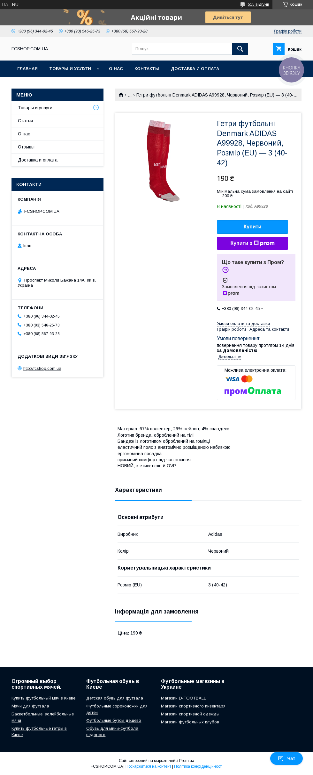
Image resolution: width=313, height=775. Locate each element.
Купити (253, 226)
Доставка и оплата (195, 68)
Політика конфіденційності (198, 766)
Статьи (25, 120)
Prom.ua (186, 760)
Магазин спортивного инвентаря (193, 706)
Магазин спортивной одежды (190, 714)
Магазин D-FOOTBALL (183, 698)
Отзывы (26, 146)
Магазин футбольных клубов (190, 722)
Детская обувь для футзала (114, 698)
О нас (116, 68)
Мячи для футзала (30, 706)
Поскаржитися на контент (148, 766)
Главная (27, 68)
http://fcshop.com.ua (42, 368)
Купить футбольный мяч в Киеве (43, 698)
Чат (286, 758)
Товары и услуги (70, 68)
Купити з (252, 243)
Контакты (146, 68)
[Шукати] (240, 49)
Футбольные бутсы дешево (113, 720)
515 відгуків (258, 4)
